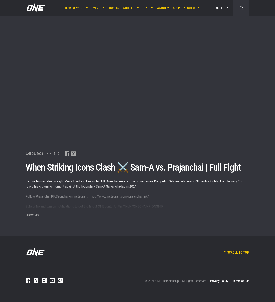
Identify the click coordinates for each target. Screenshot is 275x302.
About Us (190, 8)
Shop (176, 8)
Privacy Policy (219, 281)
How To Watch (74, 8)
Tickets (114, 8)
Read (146, 8)
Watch (161, 8)
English (220, 8)
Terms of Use (240, 281)
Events (96, 8)
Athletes (129, 8)
